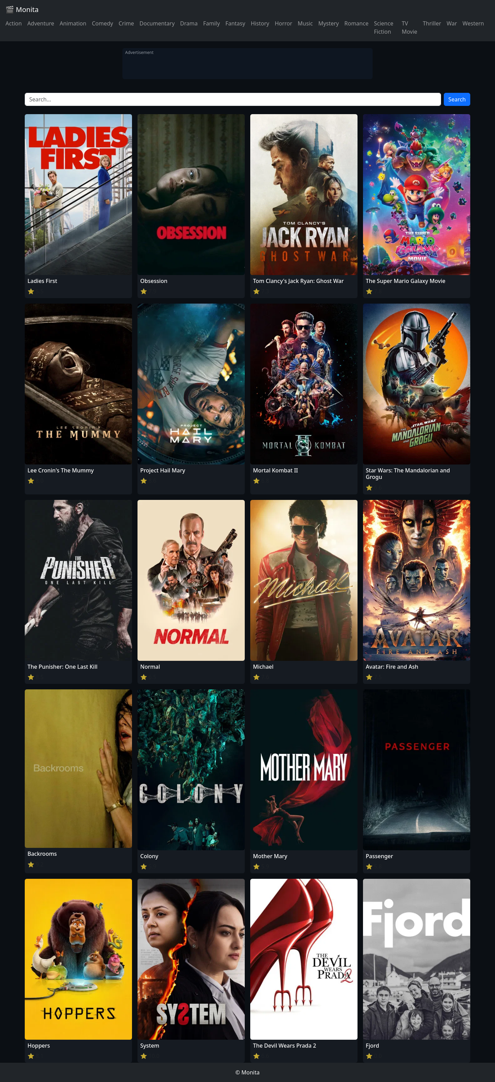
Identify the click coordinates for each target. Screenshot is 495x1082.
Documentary (157, 23)
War (452, 23)
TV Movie (409, 27)
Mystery (328, 23)
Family (211, 23)
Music (305, 23)
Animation (72, 23)
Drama (189, 23)
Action (14, 23)
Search (457, 99)
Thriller (432, 23)
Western (473, 23)
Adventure (40, 23)
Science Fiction (383, 27)
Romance (356, 23)
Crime (126, 23)
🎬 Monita (22, 9)
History (260, 23)
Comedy (102, 23)
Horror (283, 23)
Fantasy (235, 23)
